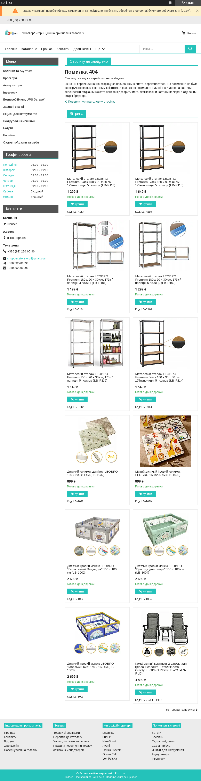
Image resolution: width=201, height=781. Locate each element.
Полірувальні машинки (19, 121)
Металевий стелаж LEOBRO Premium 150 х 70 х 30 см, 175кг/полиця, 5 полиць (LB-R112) (90, 377)
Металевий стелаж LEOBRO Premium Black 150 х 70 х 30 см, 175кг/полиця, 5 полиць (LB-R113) (91, 182)
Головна (11, 49)
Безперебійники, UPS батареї (24, 99)
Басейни (9, 135)
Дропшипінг (12, 745)
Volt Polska (110, 758)
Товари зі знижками (66, 732)
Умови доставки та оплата (71, 741)
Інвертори (10, 92)
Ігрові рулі (10, 78)
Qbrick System (112, 750)
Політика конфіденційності (121, 777)
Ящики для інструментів (20, 114)
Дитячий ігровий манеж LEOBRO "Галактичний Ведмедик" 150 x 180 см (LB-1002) (91, 569)
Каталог (27, 49)
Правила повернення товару (72, 745)
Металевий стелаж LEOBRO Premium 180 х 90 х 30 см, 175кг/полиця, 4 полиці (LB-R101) (90, 280)
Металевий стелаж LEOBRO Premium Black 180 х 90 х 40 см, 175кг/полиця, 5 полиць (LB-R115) (159, 182)
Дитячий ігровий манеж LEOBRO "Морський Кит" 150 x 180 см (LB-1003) (91, 667)
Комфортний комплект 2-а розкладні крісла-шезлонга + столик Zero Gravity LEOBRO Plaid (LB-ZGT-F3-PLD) (161, 668)
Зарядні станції (14, 106)
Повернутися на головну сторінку (91, 101)
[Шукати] (190, 49)
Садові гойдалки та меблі (21, 142)
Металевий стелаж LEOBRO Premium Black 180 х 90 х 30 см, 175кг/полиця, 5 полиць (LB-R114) (159, 377)
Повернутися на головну (20, 750)
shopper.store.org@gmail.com (26, 258)
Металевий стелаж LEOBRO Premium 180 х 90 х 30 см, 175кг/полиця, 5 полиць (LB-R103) (158, 280)
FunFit (107, 737)
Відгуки (9, 741)
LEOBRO (108, 732)
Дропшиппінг (82, 49)
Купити (79, 204)
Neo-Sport (109, 741)
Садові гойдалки (163, 741)
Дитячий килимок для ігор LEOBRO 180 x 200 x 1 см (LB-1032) (92, 473)
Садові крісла (161, 745)
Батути (8, 128)
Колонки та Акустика (17, 71)
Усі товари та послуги (180, 709)
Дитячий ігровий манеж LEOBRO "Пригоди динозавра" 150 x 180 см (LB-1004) (159, 569)
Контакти (63, 49)
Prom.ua (120, 773)
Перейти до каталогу (67, 737)
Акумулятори (12, 85)
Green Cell (109, 754)
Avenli (106, 745)
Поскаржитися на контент (89, 777)
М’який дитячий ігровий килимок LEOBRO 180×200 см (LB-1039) (157, 473)
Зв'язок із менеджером (68, 750)
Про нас (47, 49)
